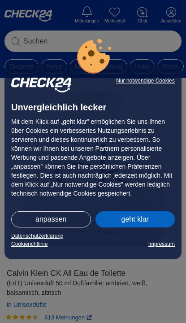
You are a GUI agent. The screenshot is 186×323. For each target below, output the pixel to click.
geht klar (135, 219)
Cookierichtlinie (29, 244)
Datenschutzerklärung (37, 236)
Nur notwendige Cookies (145, 81)
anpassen (50, 219)
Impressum (161, 244)
